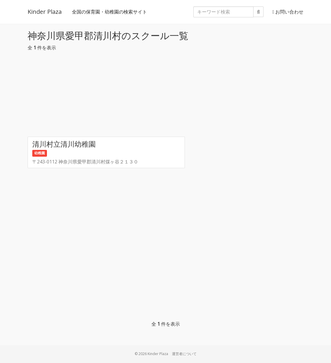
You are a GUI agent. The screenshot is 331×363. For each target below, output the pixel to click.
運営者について (184, 353)
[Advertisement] (165, 95)
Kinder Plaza (45, 12)
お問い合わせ (287, 12)
